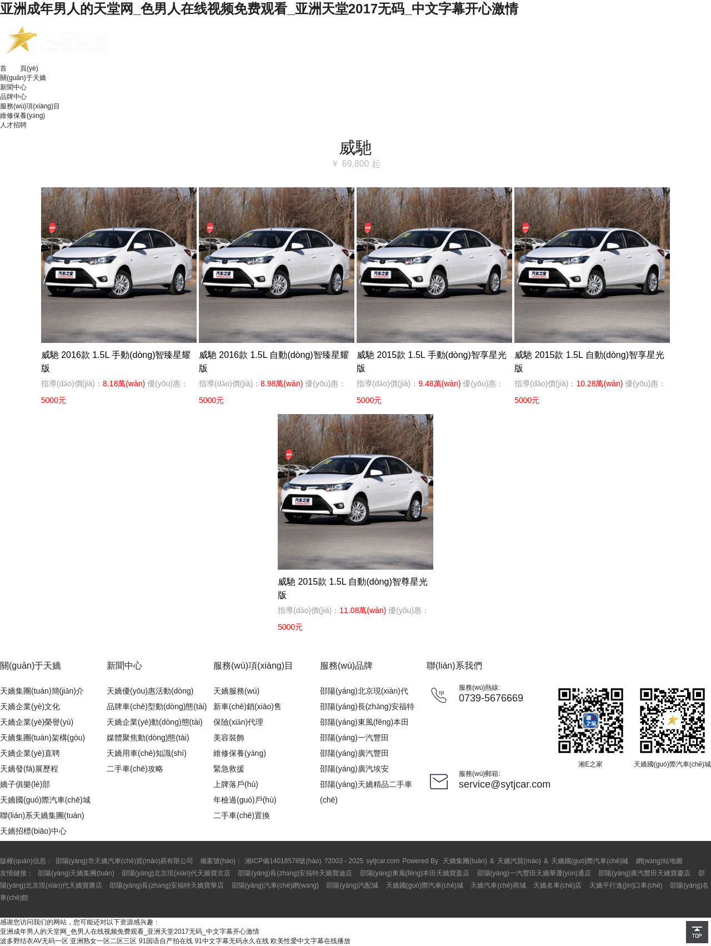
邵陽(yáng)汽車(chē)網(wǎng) (275, 885)
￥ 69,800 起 (355, 163)
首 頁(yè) (19, 68)
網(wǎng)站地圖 (659, 861)
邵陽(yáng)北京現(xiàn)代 (364, 690)
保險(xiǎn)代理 (238, 722)
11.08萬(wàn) (362, 610)
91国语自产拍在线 (166, 941)
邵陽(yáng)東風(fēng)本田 (364, 722)
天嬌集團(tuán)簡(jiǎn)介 (42, 690)
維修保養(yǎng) (22, 116)
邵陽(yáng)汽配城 (352, 885)
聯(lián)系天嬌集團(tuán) (42, 815)
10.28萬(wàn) (599, 383)
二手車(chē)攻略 (135, 768)
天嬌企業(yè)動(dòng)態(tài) (155, 722)
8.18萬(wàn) (124, 383)
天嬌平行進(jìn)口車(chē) (626, 885)
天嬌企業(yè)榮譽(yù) (36, 722)
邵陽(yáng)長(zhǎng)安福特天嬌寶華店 (166, 885)
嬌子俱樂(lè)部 (25, 784)
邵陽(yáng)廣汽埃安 (354, 768)
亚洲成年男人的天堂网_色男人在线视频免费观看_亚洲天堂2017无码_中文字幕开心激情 (259, 8)
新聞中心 (13, 87)
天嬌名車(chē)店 (557, 885)
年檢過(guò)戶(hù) (245, 799)
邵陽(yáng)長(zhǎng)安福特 (367, 706)
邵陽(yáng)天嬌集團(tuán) (76, 873)
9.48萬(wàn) (439, 383)
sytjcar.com (382, 861)
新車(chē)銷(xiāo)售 (247, 706)
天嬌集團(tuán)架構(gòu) (42, 737)
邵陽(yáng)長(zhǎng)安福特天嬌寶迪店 (295, 873)
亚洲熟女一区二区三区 (103, 941)
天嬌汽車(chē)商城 (497, 885)
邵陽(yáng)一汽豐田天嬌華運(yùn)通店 (534, 873)
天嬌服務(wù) (236, 690)
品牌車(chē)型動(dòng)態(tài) (157, 706)
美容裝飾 (228, 737)
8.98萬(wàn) (282, 383)
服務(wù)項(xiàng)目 (30, 106)
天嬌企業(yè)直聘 (30, 753)
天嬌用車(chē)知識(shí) (147, 753)
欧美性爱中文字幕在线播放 (311, 941)
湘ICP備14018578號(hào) (283, 861)
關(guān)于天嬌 (23, 78)
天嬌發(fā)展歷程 (29, 768)
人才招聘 (13, 125)
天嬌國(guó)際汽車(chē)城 (45, 799)
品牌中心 (13, 97)
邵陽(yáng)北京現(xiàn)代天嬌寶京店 (176, 873)
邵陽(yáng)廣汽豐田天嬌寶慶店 (644, 873)
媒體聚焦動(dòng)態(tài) (148, 737)
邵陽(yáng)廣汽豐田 (354, 753)
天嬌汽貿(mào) (519, 861)
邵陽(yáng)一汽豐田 (354, 737)
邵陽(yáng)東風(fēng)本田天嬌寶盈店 (414, 873)
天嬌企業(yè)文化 (30, 706)
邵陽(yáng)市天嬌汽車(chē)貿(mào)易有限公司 (125, 861)
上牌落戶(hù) (235, 784)
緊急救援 (228, 768)
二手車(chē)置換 (241, 815)
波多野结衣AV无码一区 (34, 941)
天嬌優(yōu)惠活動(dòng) (150, 690)
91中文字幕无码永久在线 (232, 941)
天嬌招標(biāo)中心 (33, 830)
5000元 (53, 400)
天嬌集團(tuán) (465, 861)
